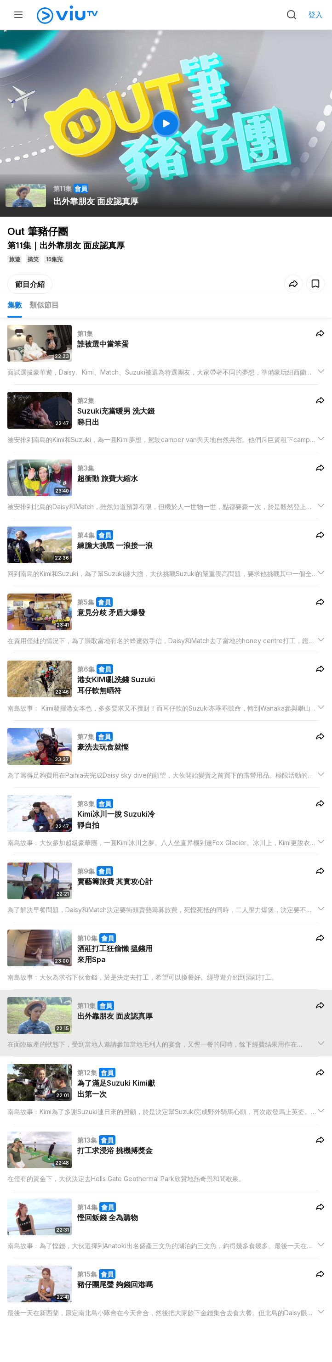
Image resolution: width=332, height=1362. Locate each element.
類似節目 (44, 304)
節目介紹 (30, 284)
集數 (14, 304)
